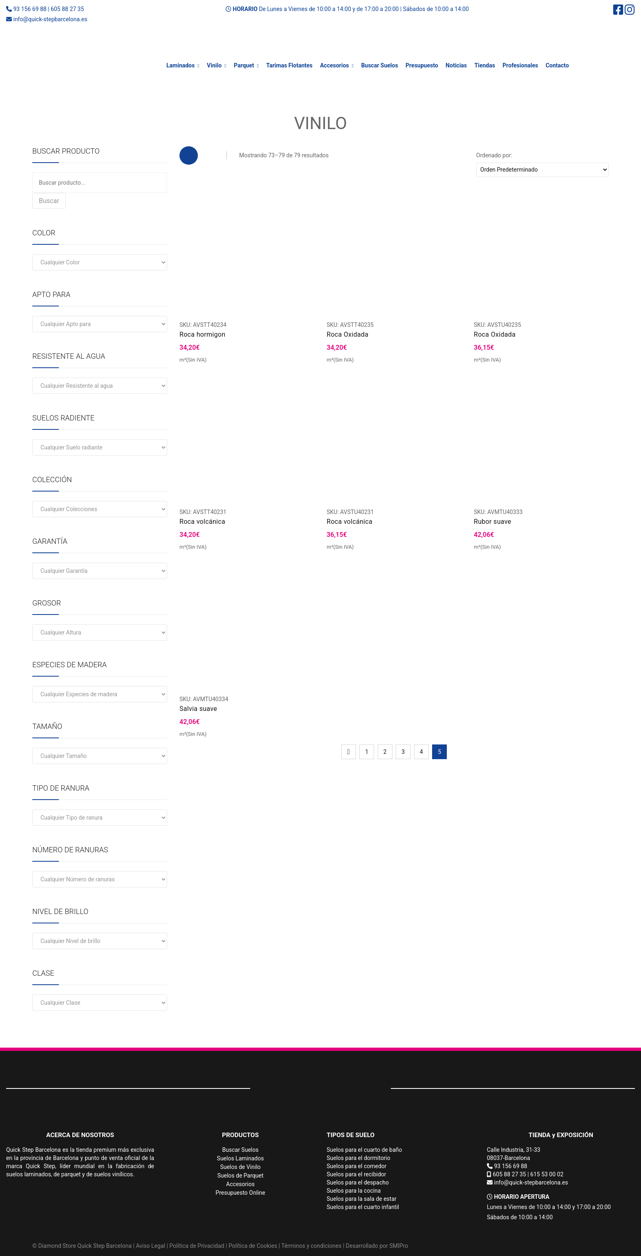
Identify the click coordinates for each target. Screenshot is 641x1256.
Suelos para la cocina (354, 1190)
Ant (348, 751)
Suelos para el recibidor (356, 1174)
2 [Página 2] (385, 752)
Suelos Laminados (240, 1158)
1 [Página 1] (366, 752)
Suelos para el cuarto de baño (364, 1149)
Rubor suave (492, 521)
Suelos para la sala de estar (362, 1199)
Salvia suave (198, 709)
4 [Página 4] (421, 752)
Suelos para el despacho (358, 1182)
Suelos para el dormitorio (358, 1158)
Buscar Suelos (379, 65)
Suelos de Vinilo (240, 1167)
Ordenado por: (494, 155)
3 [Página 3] (403, 752)
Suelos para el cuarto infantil (363, 1207)
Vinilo (214, 65)
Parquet (244, 65)
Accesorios (334, 65)
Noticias (456, 65)
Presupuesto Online (240, 1192)
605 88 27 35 (67, 9)
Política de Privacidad (196, 1246)
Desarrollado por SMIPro (377, 1246)
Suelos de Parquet (240, 1175)
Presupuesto (422, 65)
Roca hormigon (202, 334)
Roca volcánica (202, 521)
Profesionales (520, 65)
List (210, 155)
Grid (188, 155)
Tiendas (485, 65)
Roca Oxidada (347, 334)
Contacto (557, 65)
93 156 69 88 (29, 9)
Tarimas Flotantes (289, 65)
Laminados (180, 65)
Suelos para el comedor (357, 1166)
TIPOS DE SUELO (350, 1135)
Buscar (49, 201)
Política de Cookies (253, 1246)
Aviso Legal (150, 1246)
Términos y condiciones (311, 1246)
